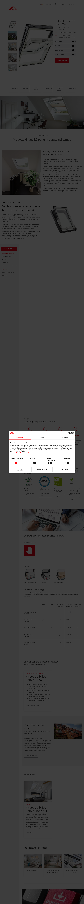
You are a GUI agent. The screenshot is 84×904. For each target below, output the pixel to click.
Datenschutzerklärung (21, 452)
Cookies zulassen (63, 469)
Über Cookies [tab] (64, 437)
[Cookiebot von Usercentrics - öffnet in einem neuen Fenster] (67, 433)
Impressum (12, 452)
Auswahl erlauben (42, 469)
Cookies (30, 452)
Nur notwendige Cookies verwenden (20, 469)
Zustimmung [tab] (19, 437)
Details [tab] (42, 437)
